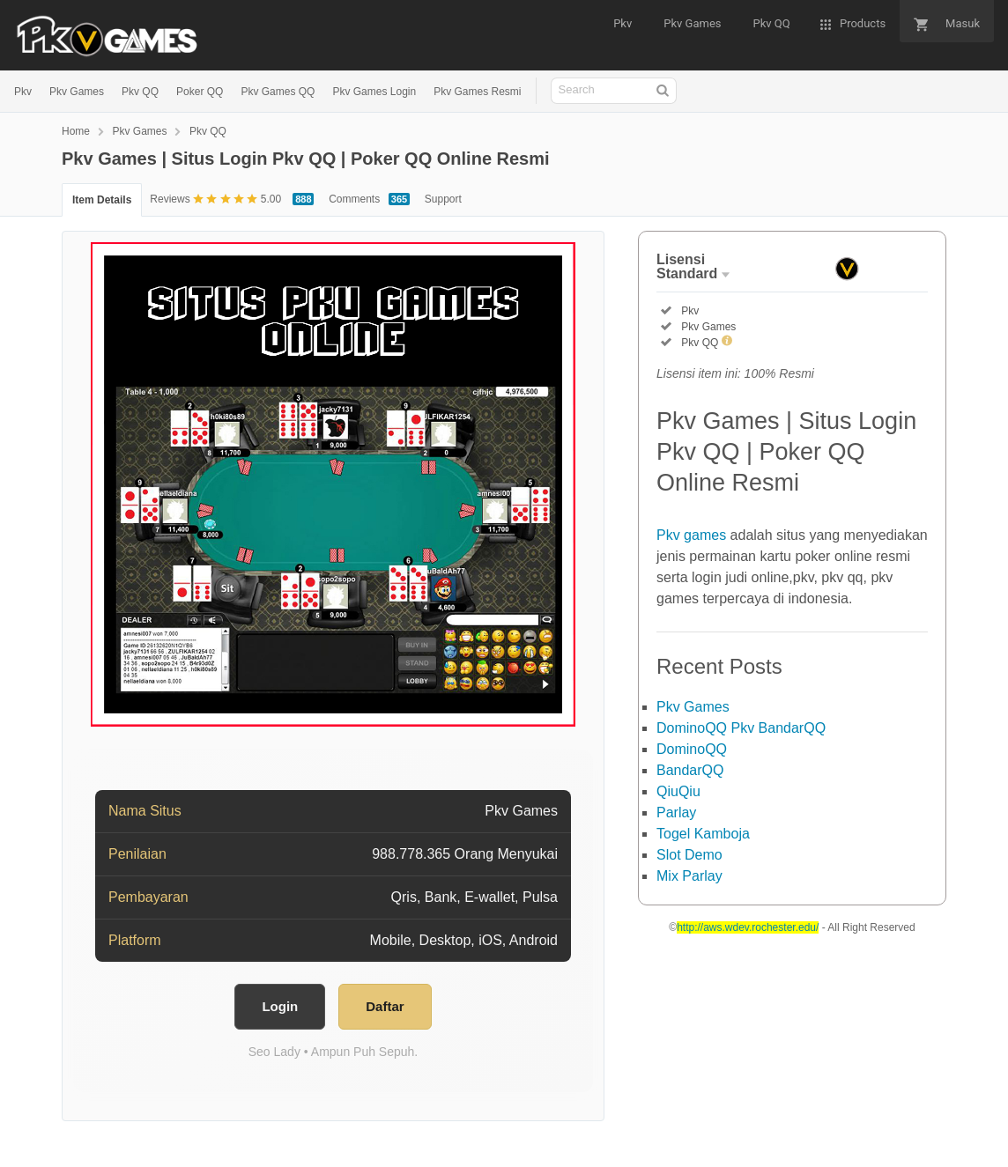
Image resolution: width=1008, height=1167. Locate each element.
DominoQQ (691, 749)
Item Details (101, 200)
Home (76, 131)
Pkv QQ (140, 91)
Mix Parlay (689, 875)
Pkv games (691, 535)
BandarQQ (689, 770)
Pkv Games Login (374, 91)
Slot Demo (689, 854)
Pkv (23, 91)
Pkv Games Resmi (477, 91)
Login (280, 1006)
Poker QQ (199, 91)
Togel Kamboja (703, 833)
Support (443, 199)
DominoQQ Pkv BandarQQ (741, 727)
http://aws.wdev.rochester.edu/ (748, 927)
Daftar (385, 1006)
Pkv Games (76, 91)
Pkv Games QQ (278, 91)
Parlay (676, 812)
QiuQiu (678, 791)
